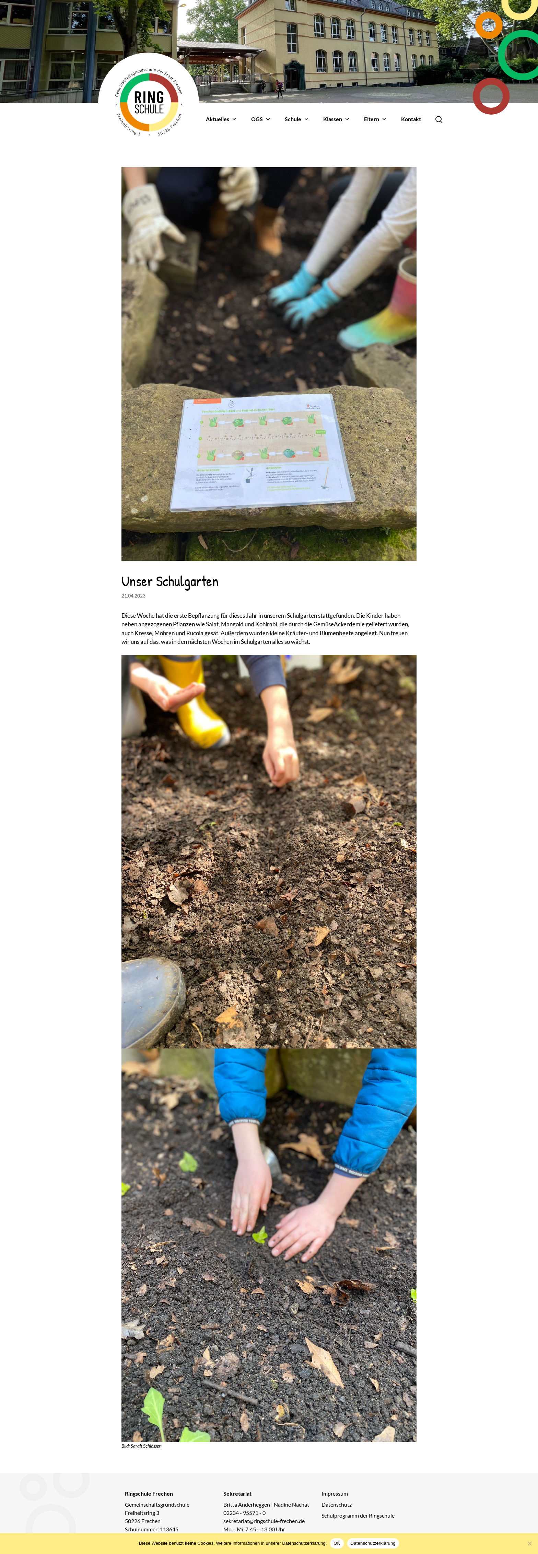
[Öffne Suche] (439, 119)
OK (337, 1543)
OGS (261, 119)
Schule (297, 119)
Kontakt (411, 119)
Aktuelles (221, 119)
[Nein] (529, 1543)
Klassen (336, 119)
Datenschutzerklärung (373, 1543)
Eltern (375, 119)
